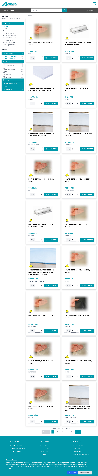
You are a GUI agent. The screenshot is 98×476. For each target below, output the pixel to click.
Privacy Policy (40, 466)
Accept (72, 473)
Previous (46, 432)
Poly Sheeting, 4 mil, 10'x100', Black (77, 317)
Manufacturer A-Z (9, 33)
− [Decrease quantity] (29, 58)
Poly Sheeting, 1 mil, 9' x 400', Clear (41, 362)
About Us (43, 445)
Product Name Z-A (9, 40)
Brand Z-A (6, 31)
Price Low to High (9, 42)
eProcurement (78, 445)
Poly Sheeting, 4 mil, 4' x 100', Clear (41, 180)
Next (78, 432)
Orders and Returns (17, 448)
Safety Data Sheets (81, 454)
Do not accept (85, 473)
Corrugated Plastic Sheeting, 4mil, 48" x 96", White (41, 135)
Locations (44, 451)
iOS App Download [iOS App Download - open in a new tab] (17, 451)
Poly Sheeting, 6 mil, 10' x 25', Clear (77, 89)
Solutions (76, 448)
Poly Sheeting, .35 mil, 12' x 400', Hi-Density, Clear (42, 226)
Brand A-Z (6, 29)
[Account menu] (90, 10)
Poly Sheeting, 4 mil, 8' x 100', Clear (77, 271)
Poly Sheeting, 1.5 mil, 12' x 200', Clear (78, 362)
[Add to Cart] (51, 58)
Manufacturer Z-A (9, 35)
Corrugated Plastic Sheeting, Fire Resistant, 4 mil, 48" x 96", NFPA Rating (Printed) (41, 272)
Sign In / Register (16, 445)
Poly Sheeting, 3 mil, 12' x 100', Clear (41, 407)
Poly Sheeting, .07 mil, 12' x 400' (42, 315)
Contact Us (44, 448)
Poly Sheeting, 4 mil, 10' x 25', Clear (40, 44)
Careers (43, 454)
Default (5, 26)
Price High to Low (9, 45)
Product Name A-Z (9, 38)
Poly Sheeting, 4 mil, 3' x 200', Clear (77, 180)
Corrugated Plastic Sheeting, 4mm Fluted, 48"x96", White (41, 89)
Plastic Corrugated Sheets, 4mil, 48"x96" (79, 135)
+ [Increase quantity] (41, 58)
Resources (77, 451)
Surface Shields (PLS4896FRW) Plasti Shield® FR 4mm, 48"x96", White (78, 409)
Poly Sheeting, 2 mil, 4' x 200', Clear (77, 226)
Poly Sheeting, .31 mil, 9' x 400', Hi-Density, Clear (78, 44)
